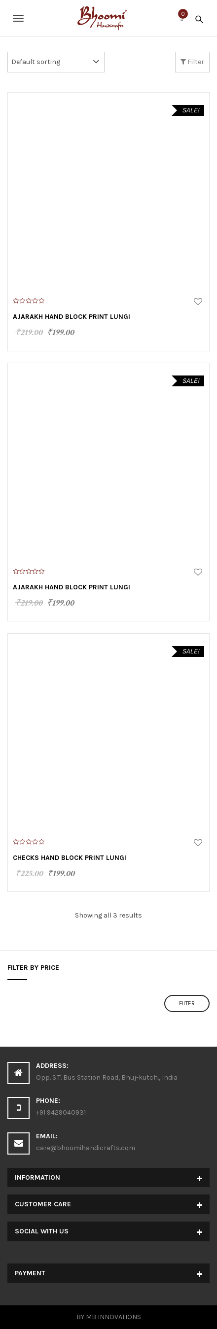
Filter (192, 62)
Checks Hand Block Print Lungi (69, 857)
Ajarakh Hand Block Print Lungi (71, 316)
